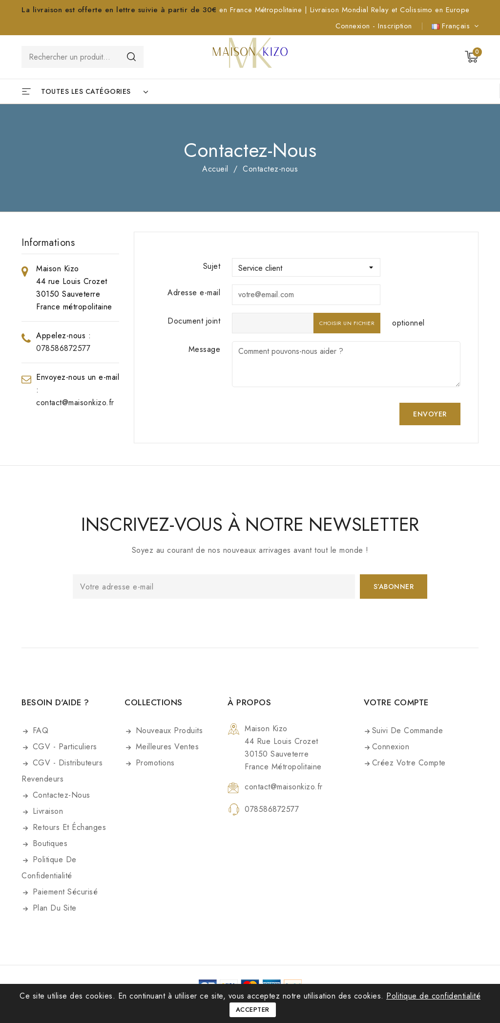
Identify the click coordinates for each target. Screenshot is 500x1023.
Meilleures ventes (166, 746)
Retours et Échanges (68, 827)
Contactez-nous (60, 795)
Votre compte (396, 702)
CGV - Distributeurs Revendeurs (62, 770)
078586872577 (63, 348)
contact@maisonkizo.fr (75, 402)
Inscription (395, 26)
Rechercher (131, 56)
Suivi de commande (407, 730)
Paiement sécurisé (64, 891)
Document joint (193, 320)
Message (204, 349)
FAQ (39, 730)
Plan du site (53, 908)
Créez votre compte (409, 762)
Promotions (154, 762)
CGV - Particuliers (63, 746)
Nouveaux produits (168, 730)
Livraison (46, 811)
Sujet (212, 266)
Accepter (253, 1009)
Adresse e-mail (193, 292)
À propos (249, 702)
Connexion (354, 26)
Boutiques (48, 843)
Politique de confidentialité (49, 867)
